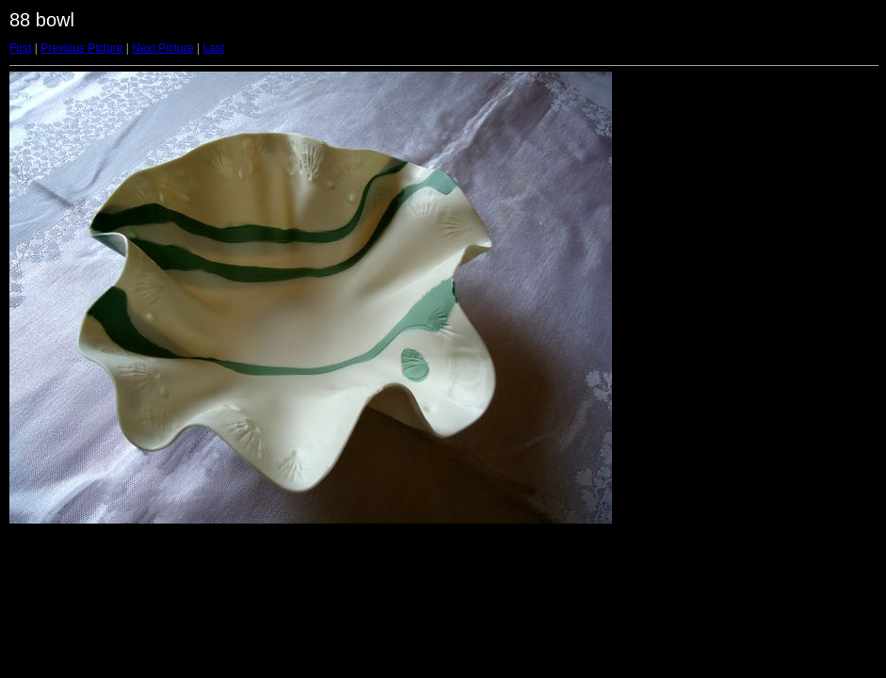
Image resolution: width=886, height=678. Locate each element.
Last (213, 48)
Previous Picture (81, 48)
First (20, 48)
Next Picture (162, 48)
